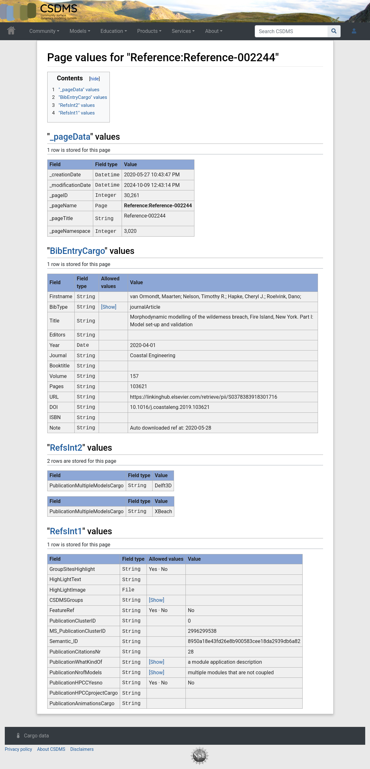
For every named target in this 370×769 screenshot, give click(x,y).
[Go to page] (334, 31)
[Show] (108, 307)
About (212, 31)
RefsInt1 (66, 531)
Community (42, 31)
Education (112, 31)
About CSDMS (51, 749)
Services (181, 31)
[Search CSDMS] (291, 31)
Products (147, 31)
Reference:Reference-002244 (158, 206)
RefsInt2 (66, 448)
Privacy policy (18, 749)
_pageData (70, 137)
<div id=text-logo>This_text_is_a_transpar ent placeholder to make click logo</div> (10, 11)
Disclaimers (82, 749)
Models (78, 31)
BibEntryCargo (77, 251)
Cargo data (36, 736)
